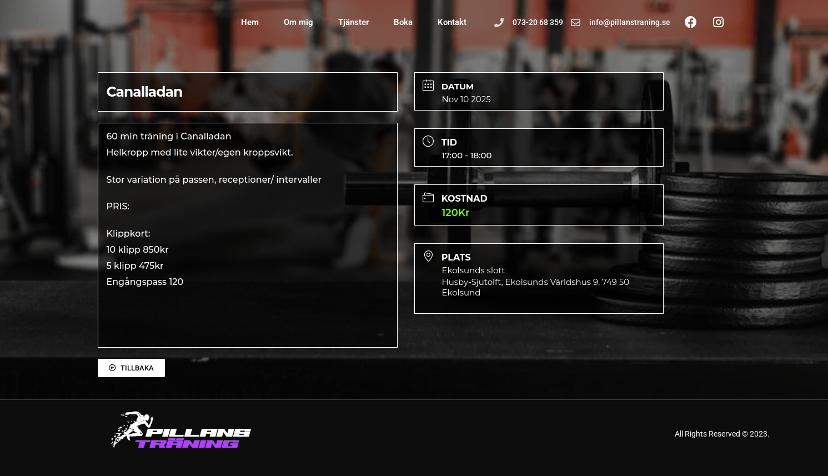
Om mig (298, 22)
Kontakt (452, 22)
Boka (403, 22)
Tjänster (353, 22)
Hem (250, 22)
